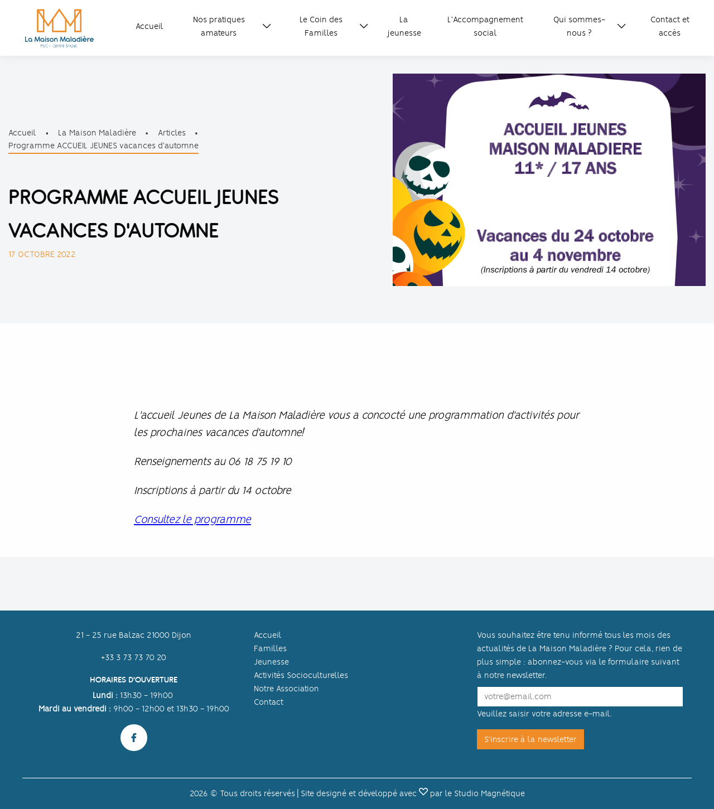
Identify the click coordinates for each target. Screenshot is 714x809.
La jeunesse (404, 26)
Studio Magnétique (489, 793)
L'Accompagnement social (485, 26)
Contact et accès (669, 26)
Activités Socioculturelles (301, 675)
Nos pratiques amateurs (219, 26)
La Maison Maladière (97, 132)
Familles (270, 648)
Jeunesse (271, 661)
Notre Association (286, 688)
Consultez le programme (192, 519)
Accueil (149, 26)
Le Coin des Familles (321, 26)
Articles (172, 132)
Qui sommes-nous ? (579, 26)
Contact (268, 701)
